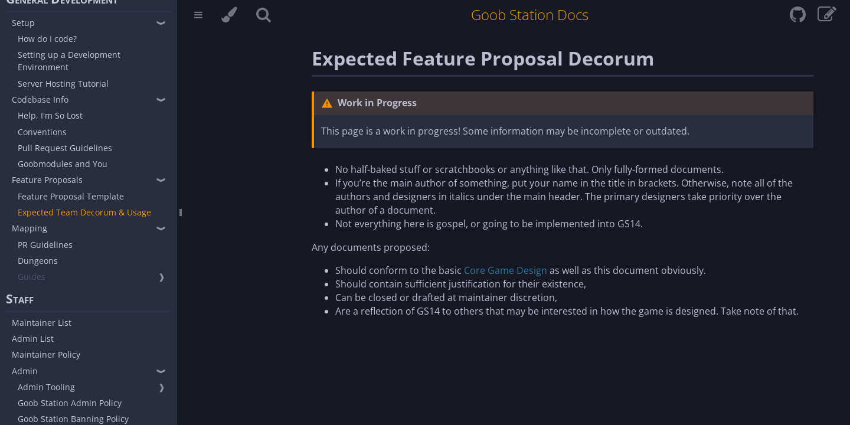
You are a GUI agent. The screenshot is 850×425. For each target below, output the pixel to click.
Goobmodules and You (62, 163)
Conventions (42, 132)
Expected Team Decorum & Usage (84, 212)
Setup (23, 22)
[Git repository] (799, 17)
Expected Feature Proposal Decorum (483, 58)
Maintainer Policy (46, 354)
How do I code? (47, 38)
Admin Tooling (46, 387)
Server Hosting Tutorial (63, 83)
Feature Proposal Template (71, 196)
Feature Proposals (47, 179)
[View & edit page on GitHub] (827, 17)
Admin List (33, 338)
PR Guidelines (45, 244)
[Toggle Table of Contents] (198, 16)
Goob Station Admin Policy (70, 402)
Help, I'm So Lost (50, 115)
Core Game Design (505, 270)
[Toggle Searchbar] (263, 16)
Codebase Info (40, 99)
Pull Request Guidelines (65, 147)
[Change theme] (229, 16)
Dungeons (38, 260)
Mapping (29, 228)
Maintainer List (41, 322)
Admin (25, 371)
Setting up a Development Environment (69, 61)
